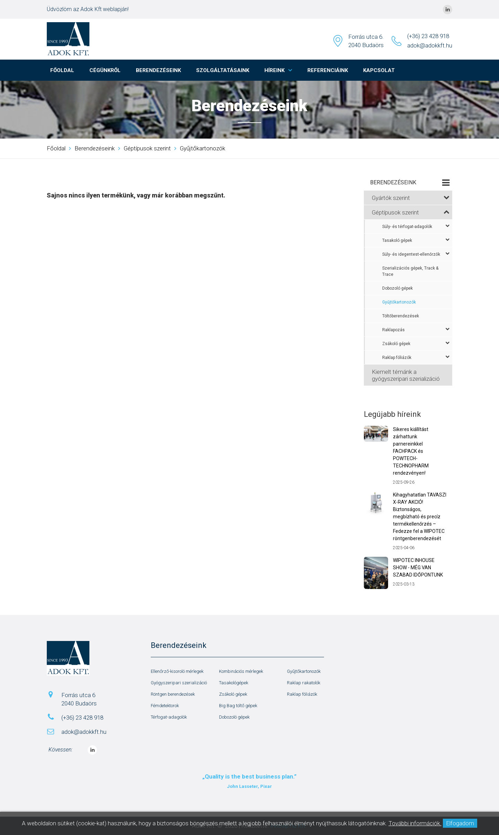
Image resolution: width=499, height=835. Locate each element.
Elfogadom (460, 823)
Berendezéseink (158, 70)
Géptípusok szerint (147, 148)
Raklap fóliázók (415, 357)
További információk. (414, 823)
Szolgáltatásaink (222, 70)
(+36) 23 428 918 (428, 36)
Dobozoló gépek (397, 288)
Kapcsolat (379, 70)
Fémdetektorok (165, 705)
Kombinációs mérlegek (241, 671)
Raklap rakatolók (303, 682)
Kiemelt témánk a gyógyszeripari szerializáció (406, 375)
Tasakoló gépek (415, 240)
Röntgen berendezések (173, 694)
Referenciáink (327, 70)
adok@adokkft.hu (429, 45)
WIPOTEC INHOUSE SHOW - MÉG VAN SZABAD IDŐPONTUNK (418, 567)
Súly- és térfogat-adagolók (415, 226)
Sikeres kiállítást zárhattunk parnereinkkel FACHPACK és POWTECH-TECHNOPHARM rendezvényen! (411, 451)
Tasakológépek (233, 682)
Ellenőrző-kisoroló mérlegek (177, 671)
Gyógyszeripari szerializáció (179, 682)
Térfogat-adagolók (169, 717)
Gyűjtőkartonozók (202, 148)
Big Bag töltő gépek (238, 705)
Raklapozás (415, 329)
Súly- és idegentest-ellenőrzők (415, 254)
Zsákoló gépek (415, 343)
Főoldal (62, 70)
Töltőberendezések (400, 316)
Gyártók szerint (410, 197)
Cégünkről (105, 70)
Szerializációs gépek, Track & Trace (410, 271)
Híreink (274, 70)
